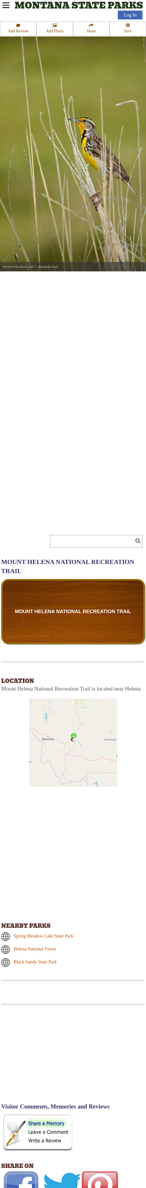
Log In (130, 15)
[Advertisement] (51, 1057)
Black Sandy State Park (35, 961)
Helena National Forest (35, 948)
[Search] (94, 541)
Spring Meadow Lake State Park (43, 935)
